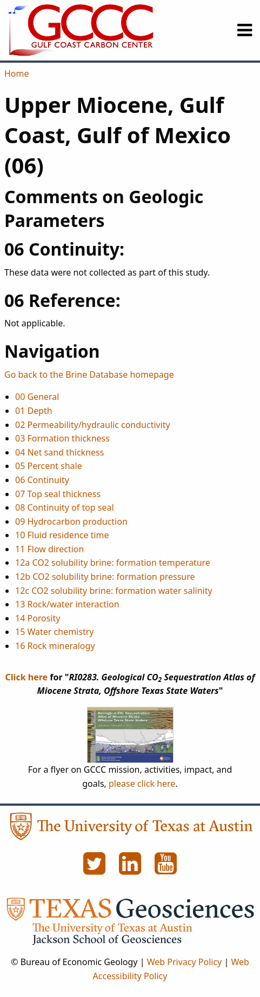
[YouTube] (166, 869)
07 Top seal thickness (58, 494)
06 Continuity (42, 480)
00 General (37, 397)
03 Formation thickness (62, 438)
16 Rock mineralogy (55, 646)
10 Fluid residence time (62, 535)
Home (16, 73)
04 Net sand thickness (59, 452)
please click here (142, 783)
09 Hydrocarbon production (71, 521)
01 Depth (33, 411)
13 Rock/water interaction (67, 604)
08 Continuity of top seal (64, 507)
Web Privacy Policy (184, 962)
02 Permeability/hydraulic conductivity (92, 425)
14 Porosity (38, 618)
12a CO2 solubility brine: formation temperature (112, 562)
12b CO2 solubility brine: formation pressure (105, 577)
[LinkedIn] (131, 869)
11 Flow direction (49, 549)
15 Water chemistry (54, 632)
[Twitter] (96, 869)
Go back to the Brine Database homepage (89, 374)
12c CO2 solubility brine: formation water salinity (113, 591)
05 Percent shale (48, 466)
